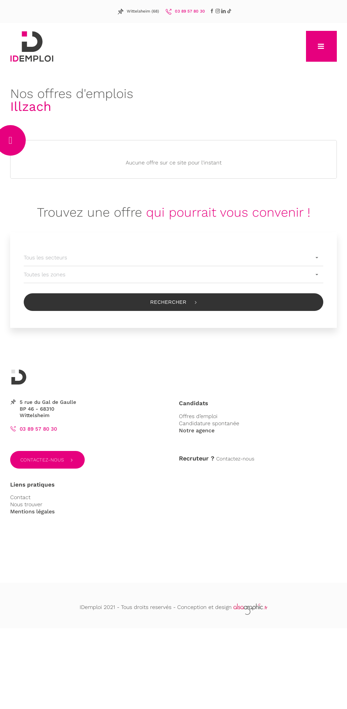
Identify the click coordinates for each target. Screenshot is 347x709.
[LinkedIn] (218, 11)
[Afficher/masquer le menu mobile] (321, 46)
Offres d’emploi (198, 416)
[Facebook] (212, 11)
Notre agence (197, 430)
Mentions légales (32, 511)
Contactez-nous (42, 459)
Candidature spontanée (209, 423)
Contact (20, 497)
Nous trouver (26, 504)
